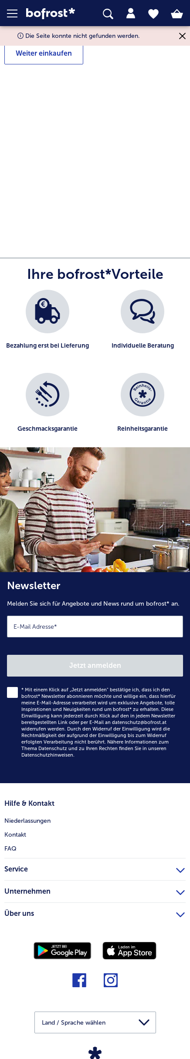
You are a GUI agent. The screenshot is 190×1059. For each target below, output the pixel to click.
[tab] (131, 13)
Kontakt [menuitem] (15, 834)
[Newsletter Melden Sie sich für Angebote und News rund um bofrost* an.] (95, 677)
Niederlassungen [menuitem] (27, 820)
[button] (16, 13)
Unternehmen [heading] (94, 890)
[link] (53, 14)
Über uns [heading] (94, 912)
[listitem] (47, 327)
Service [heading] (94, 868)
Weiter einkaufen (44, 53)
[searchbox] (108, 14)
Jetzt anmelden (95, 665)
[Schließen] (182, 36)
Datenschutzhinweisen (47, 755)
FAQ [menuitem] (10, 848)
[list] (95, 373)
